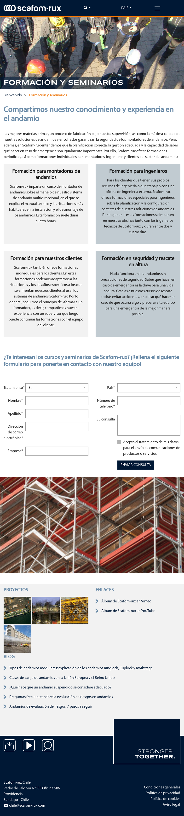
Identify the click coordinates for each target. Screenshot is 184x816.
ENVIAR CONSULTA (136, 465)
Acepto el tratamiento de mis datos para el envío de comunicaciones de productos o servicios (151, 448)
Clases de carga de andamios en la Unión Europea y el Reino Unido (62, 678)
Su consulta (106, 419)
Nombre (16, 400)
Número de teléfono (106, 403)
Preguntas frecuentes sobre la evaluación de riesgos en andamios (61, 697)
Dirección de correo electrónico (14, 432)
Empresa (15, 450)
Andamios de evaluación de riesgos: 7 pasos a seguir (50, 707)
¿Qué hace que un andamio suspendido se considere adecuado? (60, 687)
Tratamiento (13, 387)
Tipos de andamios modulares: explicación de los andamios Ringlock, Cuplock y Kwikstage (81, 668)
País (124, 8)
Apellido (15, 413)
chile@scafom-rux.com (24, 806)
